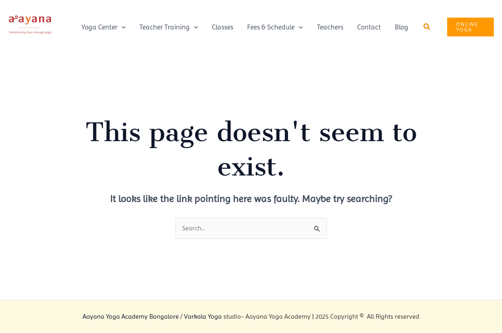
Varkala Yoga (203, 316)
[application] (121, 27)
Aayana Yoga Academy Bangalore (131, 316)
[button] (427, 27)
